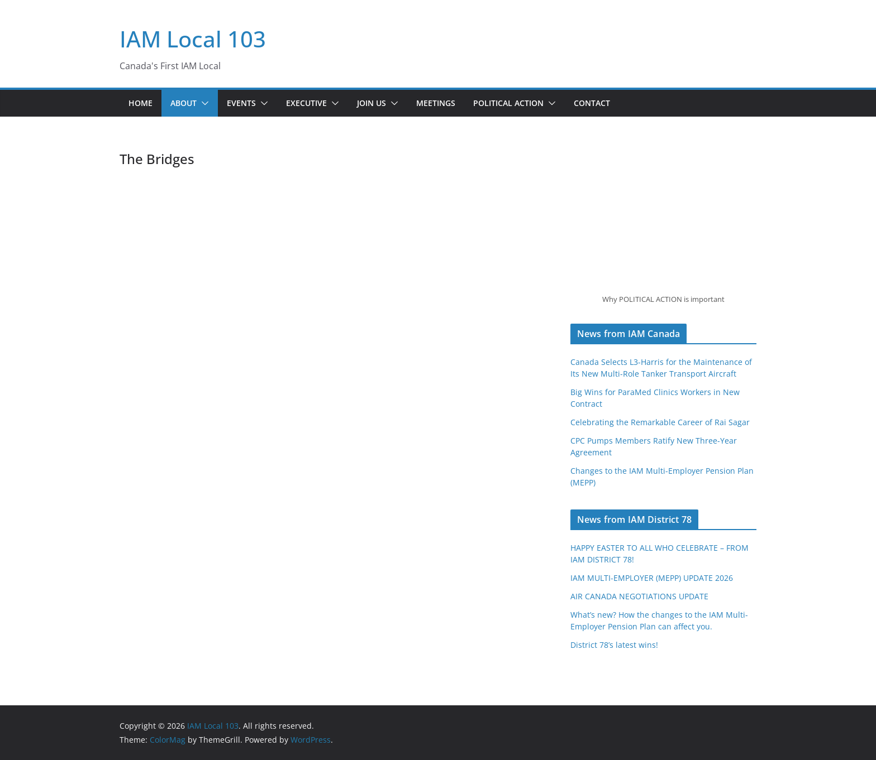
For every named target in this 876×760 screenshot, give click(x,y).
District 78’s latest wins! (614, 644)
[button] (203, 103)
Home (140, 103)
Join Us (371, 103)
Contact (592, 103)
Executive (306, 103)
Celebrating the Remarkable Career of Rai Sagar (660, 422)
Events (241, 103)
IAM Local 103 (193, 38)
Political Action (508, 103)
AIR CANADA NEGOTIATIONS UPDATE (639, 596)
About (183, 103)
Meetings (435, 103)
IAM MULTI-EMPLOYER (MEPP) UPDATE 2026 (651, 578)
